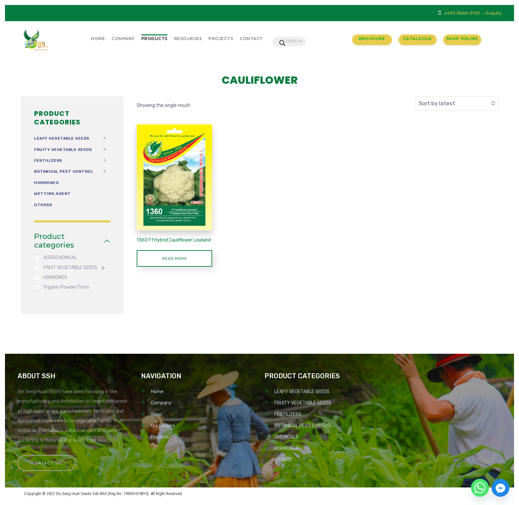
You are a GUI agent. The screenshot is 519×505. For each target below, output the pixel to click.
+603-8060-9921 (462, 13)
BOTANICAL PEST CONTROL (63, 171)
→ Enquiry (491, 13)
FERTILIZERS (48, 160)
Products (154, 38)
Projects (221, 38)
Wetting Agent (52, 193)
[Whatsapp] (480, 488)
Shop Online (462, 38)
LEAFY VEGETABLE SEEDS (61, 138)
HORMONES (46, 182)
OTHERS (43, 205)
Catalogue (417, 38)
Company (123, 38)
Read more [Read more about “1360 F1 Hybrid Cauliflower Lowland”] (174, 258)
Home (98, 38)
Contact (251, 38)
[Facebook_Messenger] (500, 488)
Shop (156, 414)
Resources (188, 38)
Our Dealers (163, 426)
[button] (103, 267)
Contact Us (46, 463)
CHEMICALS (286, 437)
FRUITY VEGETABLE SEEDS (63, 149)
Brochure (372, 38)
